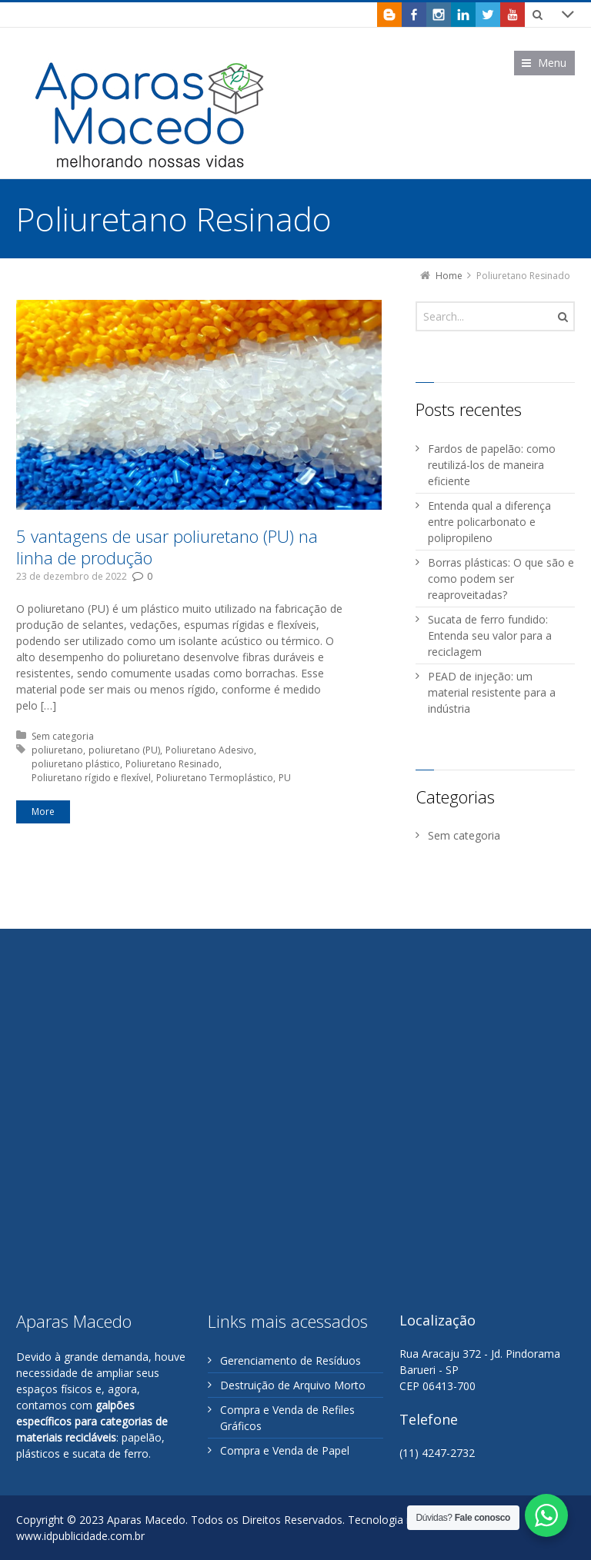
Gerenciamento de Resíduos (290, 1360)
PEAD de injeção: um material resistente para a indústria (492, 692)
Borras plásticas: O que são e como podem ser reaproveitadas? (501, 578)
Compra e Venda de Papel (284, 1450)
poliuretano (57, 750)
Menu (552, 62)
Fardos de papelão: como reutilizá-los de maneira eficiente (492, 464)
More (43, 811)
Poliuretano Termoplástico (214, 777)
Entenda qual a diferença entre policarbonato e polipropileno (489, 521)
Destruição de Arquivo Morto (293, 1385)
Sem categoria (63, 736)
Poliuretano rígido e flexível (91, 777)
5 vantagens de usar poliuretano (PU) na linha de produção (167, 546)
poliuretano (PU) (124, 750)
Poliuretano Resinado (172, 763)
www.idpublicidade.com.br (80, 1535)
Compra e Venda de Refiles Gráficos (287, 1417)
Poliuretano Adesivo (209, 750)
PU (285, 777)
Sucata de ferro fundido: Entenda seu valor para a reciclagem (490, 635)
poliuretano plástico (76, 763)
